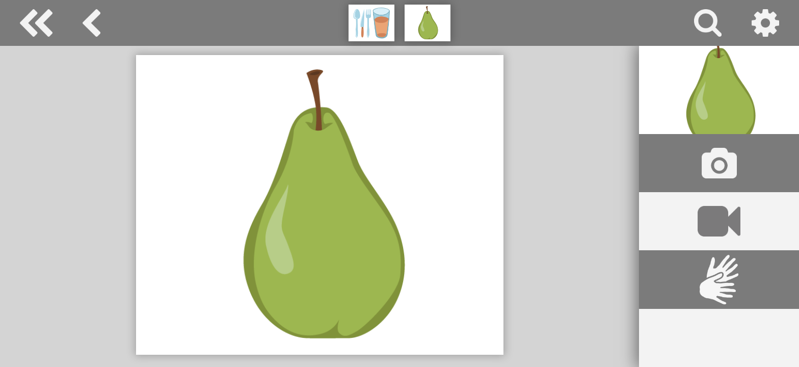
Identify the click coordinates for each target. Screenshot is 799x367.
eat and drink (91, 23)
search (708, 23)
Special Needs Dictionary (36, 23)
